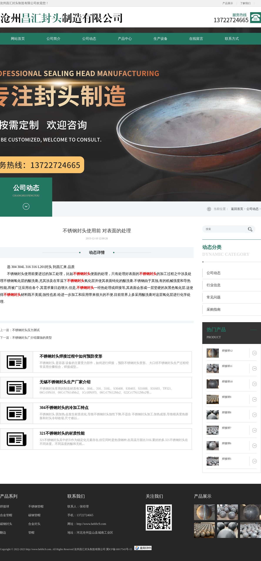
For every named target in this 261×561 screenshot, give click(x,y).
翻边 (3, 532)
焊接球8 (226, 412)
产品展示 (228, 3)
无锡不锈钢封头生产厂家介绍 (65, 382)
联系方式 (232, 38)
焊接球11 (227, 366)
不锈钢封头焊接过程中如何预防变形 (71, 356)
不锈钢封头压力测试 (26, 330)
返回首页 (237, 209)
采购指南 (214, 309)
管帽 (31, 532)
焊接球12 (227, 350)
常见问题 (214, 297)
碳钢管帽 (34, 515)
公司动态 (89, 38)
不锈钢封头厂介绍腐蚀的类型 (32, 337)
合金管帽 (6, 515)
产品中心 (125, 38)
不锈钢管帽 (36, 506)
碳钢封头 (6, 524)
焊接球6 (226, 443)
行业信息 (214, 285)
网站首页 (18, 38)
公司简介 (53, 38)
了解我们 (245, 3)
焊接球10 (227, 381)
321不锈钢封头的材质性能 (62, 433)
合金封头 (34, 524)
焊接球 (4, 506)
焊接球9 (226, 397)
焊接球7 (226, 427)
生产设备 (160, 38)
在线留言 (196, 38)
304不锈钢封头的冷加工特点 (64, 407)
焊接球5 (226, 458)
